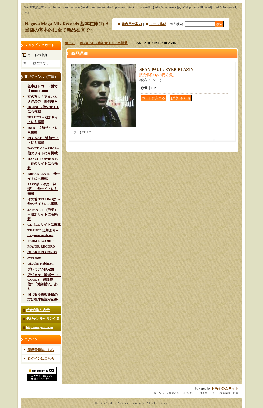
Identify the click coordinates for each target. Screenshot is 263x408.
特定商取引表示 (38, 310)
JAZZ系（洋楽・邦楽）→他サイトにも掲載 (42, 188)
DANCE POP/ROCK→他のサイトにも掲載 (42, 163)
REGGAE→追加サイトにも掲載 (104, 43)
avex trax (34, 258)
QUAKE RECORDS (42, 252)
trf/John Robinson (40, 263)
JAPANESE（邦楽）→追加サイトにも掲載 (42, 214)
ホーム (70, 43)
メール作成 (157, 24)
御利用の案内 (132, 24)
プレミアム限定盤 (40, 269)
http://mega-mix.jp (39, 327)
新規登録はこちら (40, 350)
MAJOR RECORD (41, 246)
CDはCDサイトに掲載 (44, 224)
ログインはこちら (40, 358)
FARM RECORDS (40, 241)
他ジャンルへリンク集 (43, 318)
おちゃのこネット (224, 388)
